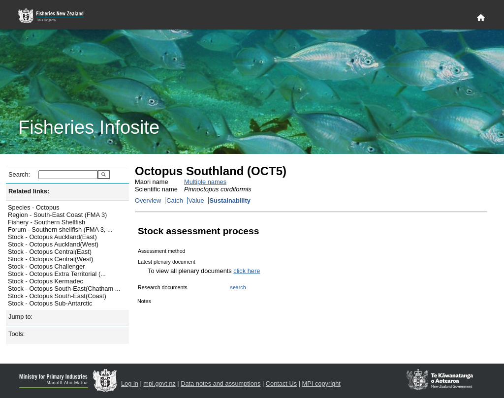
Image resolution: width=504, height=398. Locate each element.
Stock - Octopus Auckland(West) (53, 244)
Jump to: (20, 316)
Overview (148, 200)
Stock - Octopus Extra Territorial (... (57, 273)
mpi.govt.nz (159, 383)
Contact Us (281, 383)
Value (196, 200)
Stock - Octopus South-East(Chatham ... (64, 288)
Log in (129, 383)
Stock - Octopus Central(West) (50, 259)
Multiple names (205, 181)
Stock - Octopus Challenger (46, 266)
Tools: (16, 333)
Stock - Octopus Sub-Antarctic (50, 303)
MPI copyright (321, 383)
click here (246, 271)
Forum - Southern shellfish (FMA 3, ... (60, 229)
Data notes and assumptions (220, 383)
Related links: (28, 191)
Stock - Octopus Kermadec (45, 281)
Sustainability (230, 200)
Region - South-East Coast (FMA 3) (57, 214)
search (238, 287)
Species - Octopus (34, 207)
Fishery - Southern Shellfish (46, 222)
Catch (174, 200)
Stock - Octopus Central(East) (50, 251)
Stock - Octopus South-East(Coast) (57, 296)
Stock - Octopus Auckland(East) (52, 237)
